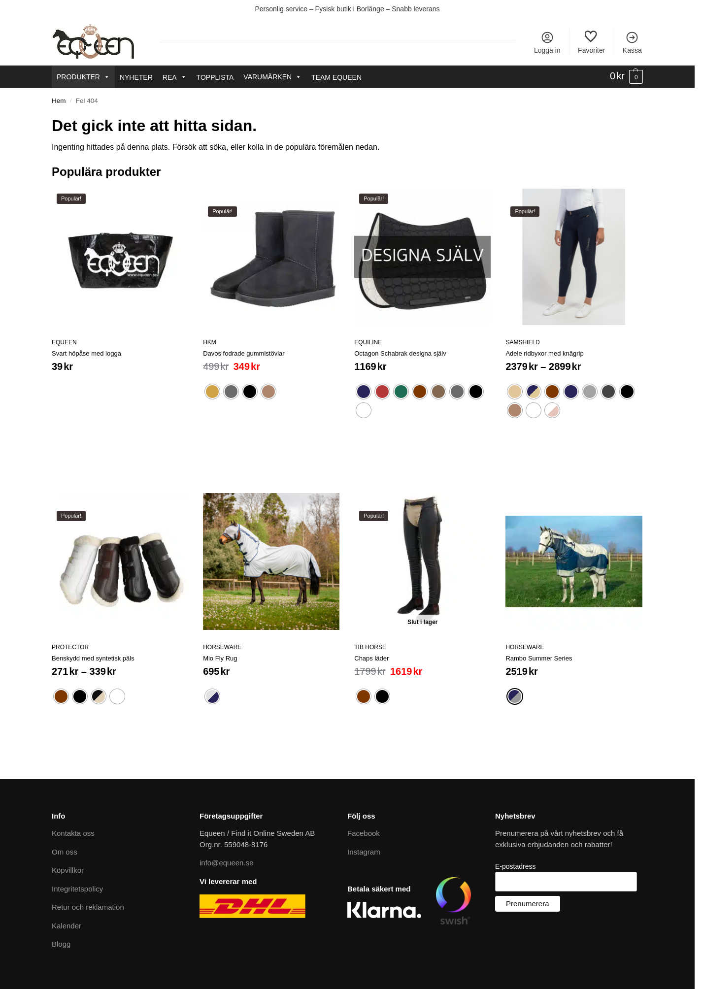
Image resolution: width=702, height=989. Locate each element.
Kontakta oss (73, 833)
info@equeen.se (226, 862)
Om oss (64, 852)
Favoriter (591, 42)
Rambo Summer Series (538, 658)
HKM (209, 342)
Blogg (61, 944)
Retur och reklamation (88, 907)
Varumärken (272, 77)
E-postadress (515, 866)
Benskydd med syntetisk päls (93, 658)
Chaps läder (371, 658)
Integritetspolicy (77, 889)
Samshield (522, 342)
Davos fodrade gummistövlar (243, 353)
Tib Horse (370, 647)
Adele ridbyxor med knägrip (544, 353)
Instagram (363, 852)
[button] (626, 76)
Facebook (363, 833)
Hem (59, 100)
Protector (70, 647)
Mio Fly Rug (220, 658)
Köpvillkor (68, 870)
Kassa (632, 42)
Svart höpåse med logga (86, 353)
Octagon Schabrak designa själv (400, 353)
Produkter (83, 77)
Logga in (547, 42)
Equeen (64, 342)
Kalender (66, 926)
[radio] (212, 391)
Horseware (222, 647)
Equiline (368, 342)
